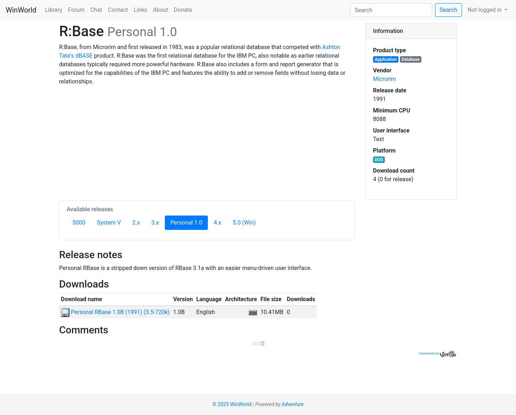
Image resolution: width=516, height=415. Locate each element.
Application (386, 59)
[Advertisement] (207, 142)
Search (448, 9)
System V (109, 222)
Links (140, 9)
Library (53, 9)
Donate (183, 9)
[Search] (391, 10)
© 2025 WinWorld (232, 404)
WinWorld (21, 10)
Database (411, 59)
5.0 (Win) (244, 222)
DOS (379, 159)
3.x (155, 222)
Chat (96, 9)
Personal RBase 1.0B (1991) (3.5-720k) (115, 312)
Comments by (437, 353)
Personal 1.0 (189, 222)
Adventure (293, 404)
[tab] (411, 31)
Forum (76, 9)
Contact (118, 9)
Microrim (384, 79)
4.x (217, 222)
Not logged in (485, 9)
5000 (78, 222)
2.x (136, 222)
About (160, 9)
